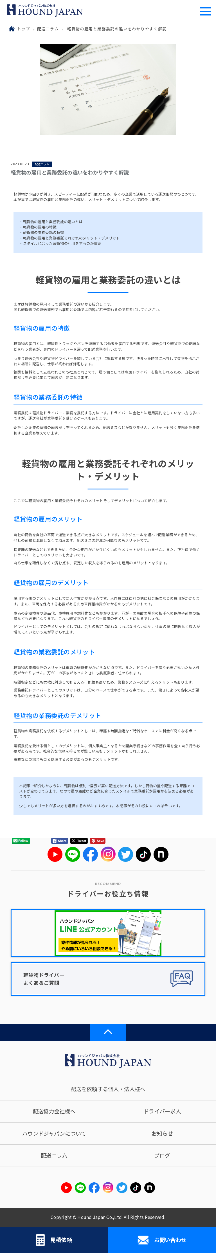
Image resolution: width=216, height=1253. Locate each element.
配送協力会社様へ (54, 1111)
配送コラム (48, 29)
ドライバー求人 (162, 1111)
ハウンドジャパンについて (54, 1133)
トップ (23, 29)
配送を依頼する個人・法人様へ (108, 1089)
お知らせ (162, 1133)
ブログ (162, 1155)
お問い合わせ (162, 1240)
